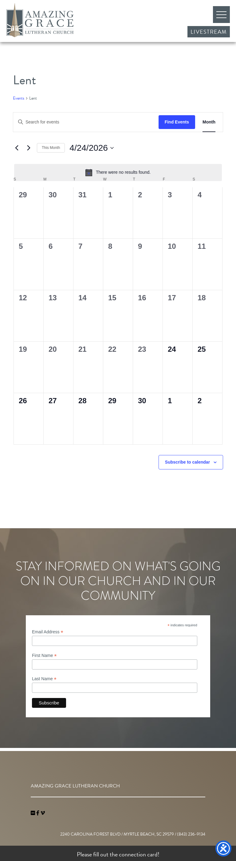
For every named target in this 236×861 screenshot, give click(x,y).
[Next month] (28, 148)
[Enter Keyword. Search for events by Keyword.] (86, 122)
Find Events (177, 121)
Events (18, 98)
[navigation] (43, 813)
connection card (138, 854)
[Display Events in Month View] (209, 122)
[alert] (118, 172)
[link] (33, 813)
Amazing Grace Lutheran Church (40, 20)
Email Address (47, 632)
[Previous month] (16, 148)
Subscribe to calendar (187, 462)
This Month (51, 148)
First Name (44, 655)
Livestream (209, 32)
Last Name (44, 679)
